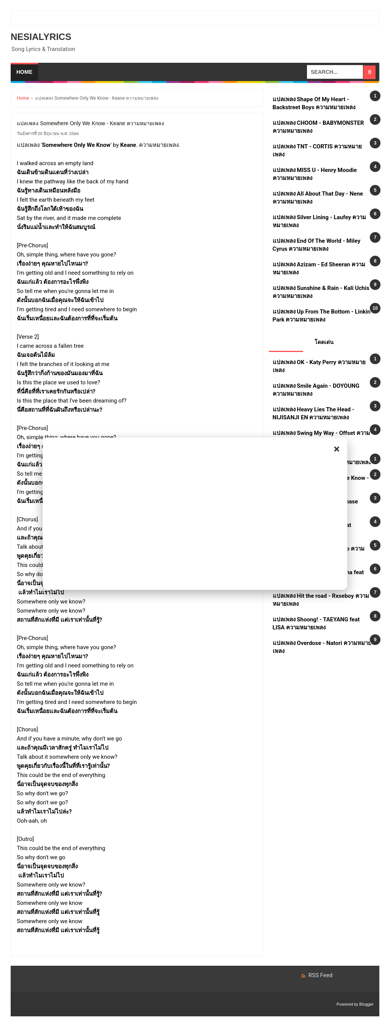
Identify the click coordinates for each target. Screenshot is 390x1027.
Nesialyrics (41, 37)
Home (24, 72)
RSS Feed (316, 975)
